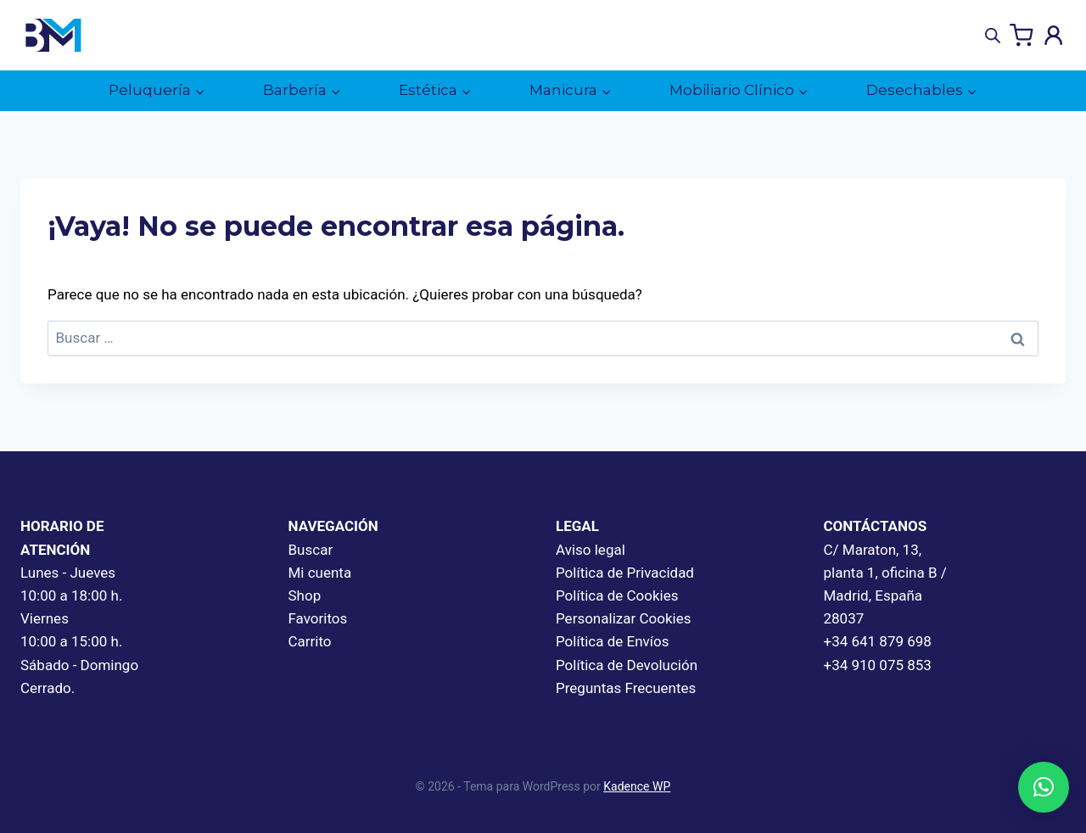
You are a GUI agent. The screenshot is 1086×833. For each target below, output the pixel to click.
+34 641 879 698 (878, 641)
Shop (305, 595)
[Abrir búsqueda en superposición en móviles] (992, 35)
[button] (1043, 787)
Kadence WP (636, 786)
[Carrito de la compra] (1021, 36)
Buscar (310, 549)
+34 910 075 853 (878, 665)
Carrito (310, 641)
